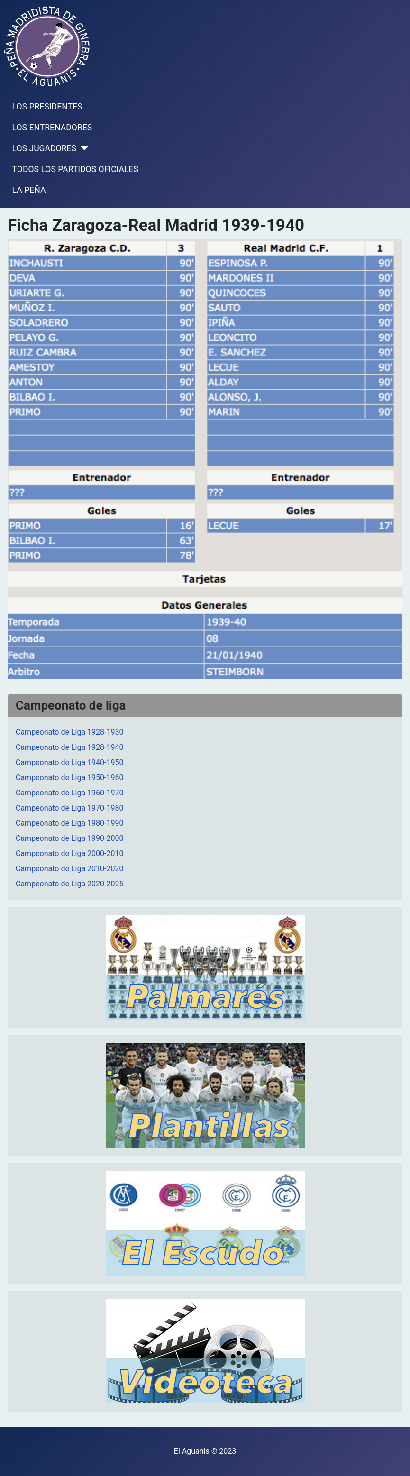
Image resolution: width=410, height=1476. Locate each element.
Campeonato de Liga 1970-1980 (69, 807)
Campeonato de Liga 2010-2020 (69, 868)
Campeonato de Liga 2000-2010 (69, 853)
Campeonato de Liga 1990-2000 (69, 838)
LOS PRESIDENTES (47, 106)
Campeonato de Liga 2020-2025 (69, 883)
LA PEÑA (29, 190)
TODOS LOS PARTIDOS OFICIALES (75, 169)
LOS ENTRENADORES (52, 127)
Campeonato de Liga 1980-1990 (69, 823)
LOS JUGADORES (44, 148)
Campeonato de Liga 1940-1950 (69, 762)
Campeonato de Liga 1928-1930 (69, 732)
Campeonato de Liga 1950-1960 (69, 777)
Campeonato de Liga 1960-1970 (69, 792)
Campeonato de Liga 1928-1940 (69, 747)
